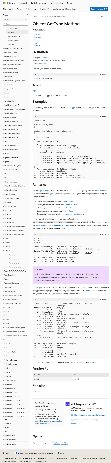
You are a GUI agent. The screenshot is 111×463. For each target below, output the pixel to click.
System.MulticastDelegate (73, 214)
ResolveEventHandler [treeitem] (11, 121)
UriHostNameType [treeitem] (10, 364)
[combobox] (15, 19)
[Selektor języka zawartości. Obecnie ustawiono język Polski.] (6, 453)
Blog (50, 458)
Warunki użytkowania (9, 461)
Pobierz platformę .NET (99, 9)
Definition (37, 34)
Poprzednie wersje (40, 458)
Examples (37, 37)
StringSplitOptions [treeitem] (10, 190)
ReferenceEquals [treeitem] (13, 40)
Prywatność (74, 458)
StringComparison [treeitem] (10, 182)
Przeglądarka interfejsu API (56, 16)
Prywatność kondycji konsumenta (93, 458)
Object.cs (42, 63)
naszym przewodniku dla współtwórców (48, 422)
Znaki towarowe (24, 461)
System (44, 58)
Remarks (37, 40)
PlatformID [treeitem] (8, 77)
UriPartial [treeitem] (7, 376)
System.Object (44, 190)
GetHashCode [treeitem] (12, 28)
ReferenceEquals (61, 225)
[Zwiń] (27, 15)
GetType (72, 107)
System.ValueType (71, 204)
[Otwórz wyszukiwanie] (100, 3)
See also (37, 46)
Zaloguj (105, 3)
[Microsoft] (4, 3)
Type (41, 68)
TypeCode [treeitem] (7, 287)
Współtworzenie (61, 458)
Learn (35, 16)
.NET (41, 16)
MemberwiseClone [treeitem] (14, 36)
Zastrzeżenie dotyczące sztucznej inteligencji (17, 458)
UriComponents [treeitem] (9, 348)
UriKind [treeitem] (6, 368)
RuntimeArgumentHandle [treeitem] (13, 125)
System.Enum (72, 211)
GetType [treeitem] (11, 32)
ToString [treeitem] (11, 44)
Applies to (37, 43)
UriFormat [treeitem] (7, 356)
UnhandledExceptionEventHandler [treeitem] (15, 336)
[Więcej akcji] (107, 16)
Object (82, 287)
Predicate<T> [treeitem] (9, 85)
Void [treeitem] (5, 431)
